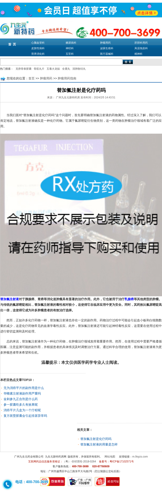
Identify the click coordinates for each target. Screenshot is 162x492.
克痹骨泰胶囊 (24, 68)
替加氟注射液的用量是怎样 (99, 444)
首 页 (12, 44)
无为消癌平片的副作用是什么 (24, 388)
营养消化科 (38, 53)
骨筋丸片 (39, 68)
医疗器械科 (106, 53)
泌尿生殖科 (106, 48)
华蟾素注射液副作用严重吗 (22, 393)
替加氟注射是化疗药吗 (95, 439)
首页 (31, 78)
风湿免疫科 (141, 48)
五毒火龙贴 (53, 68)
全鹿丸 (66, 68)
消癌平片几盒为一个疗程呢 (22, 410)
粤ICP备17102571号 (122, 461)
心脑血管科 (38, 42)
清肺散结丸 (79, 68)
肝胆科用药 (141, 42)
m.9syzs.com (140, 456)
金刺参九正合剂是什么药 (21, 399)
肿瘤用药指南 (67, 78)
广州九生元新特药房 (68, 97)
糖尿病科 (71, 42)
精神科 (138, 53)
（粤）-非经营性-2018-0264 (79, 461)
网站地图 (110, 456)
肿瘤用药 (105, 42)
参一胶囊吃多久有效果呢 (21, 404)
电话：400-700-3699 (31, 482)
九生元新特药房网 (55, 456)
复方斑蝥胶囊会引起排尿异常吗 (25, 415)
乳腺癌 (129, 299)
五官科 (70, 53)
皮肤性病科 (38, 48)
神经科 (70, 48)
